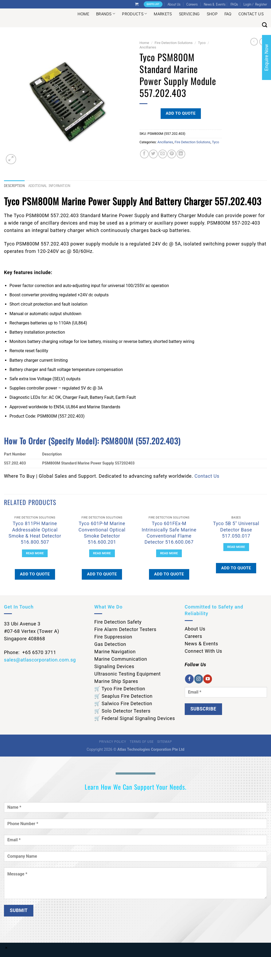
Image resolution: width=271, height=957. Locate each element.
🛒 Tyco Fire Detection (119, 688)
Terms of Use (141, 742)
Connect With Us (203, 651)
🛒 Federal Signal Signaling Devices (134, 718)
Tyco (202, 43)
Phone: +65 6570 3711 (30, 652)
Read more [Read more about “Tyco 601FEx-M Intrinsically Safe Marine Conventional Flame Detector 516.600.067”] (169, 553)
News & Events (214, 4)
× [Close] (6, 947)
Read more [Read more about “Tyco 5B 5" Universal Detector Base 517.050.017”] (236, 547)
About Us (174, 4)
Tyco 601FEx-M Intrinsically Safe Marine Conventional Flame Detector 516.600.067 (169, 533)
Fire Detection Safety (118, 622)
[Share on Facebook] (144, 154)
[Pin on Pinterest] (171, 154)
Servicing (189, 13)
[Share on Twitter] (153, 154)
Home (83, 13)
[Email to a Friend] (162, 154)
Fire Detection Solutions (174, 43)
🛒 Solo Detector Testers (122, 711)
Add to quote (181, 113)
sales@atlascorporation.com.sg (40, 660)
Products (134, 13)
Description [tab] (14, 186)
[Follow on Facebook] (189, 678)
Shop (212, 13)
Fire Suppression (113, 637)
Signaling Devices (114, 666)
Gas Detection (110, 644)
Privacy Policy (112, 742)
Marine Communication (120, 659)
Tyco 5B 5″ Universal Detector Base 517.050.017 (236, 530)
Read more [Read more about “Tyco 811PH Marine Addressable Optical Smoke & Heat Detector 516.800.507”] (35, 553)
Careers (192, 4)
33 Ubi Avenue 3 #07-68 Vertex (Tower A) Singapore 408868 (31, 631)
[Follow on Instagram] (198, 678)
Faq (228, 13)
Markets (163, 13)
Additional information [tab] (49, 186)
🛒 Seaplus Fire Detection (123, 696)
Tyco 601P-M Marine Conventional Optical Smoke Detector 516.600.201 (102, 533)
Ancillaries (147, 47)
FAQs (234, 4)
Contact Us (251, 13)
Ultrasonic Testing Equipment (127, 674)
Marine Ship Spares (116, 681)
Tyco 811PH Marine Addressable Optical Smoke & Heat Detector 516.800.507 (34, 533)
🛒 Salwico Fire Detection (123, 703)
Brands (105, 13)
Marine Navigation (115, 651)
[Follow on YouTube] (207, 678)
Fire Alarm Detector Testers (125, 629)
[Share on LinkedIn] (181, 154)
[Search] (264, 24)
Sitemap (164, 742)
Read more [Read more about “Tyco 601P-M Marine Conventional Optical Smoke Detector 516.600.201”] (102, 553)
